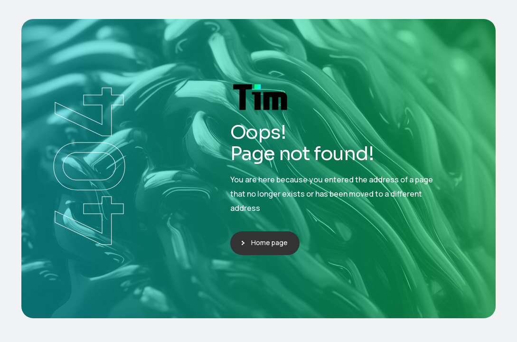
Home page (269, 242)
